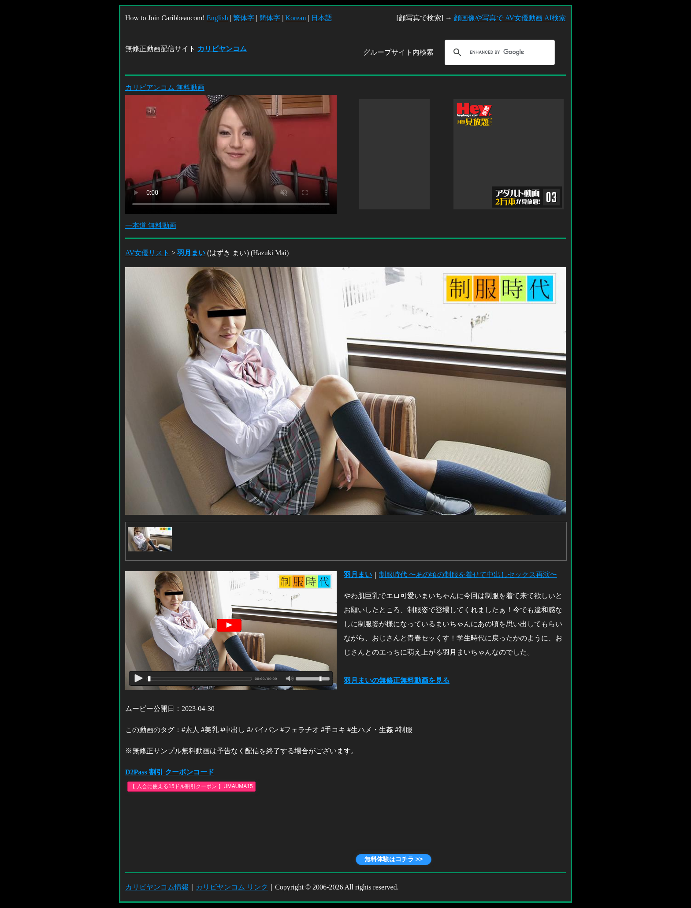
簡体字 (269, 18)
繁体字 (243, 18)
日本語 (321, 18)
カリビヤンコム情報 (157, 887)
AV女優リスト (147, 253)
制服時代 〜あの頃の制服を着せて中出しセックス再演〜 (468, 574)
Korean (295, 18)
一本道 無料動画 (150, 225)
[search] (498, 52)
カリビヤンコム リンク (232, 887)
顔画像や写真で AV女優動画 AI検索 (510, 18)
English (217, 18)
